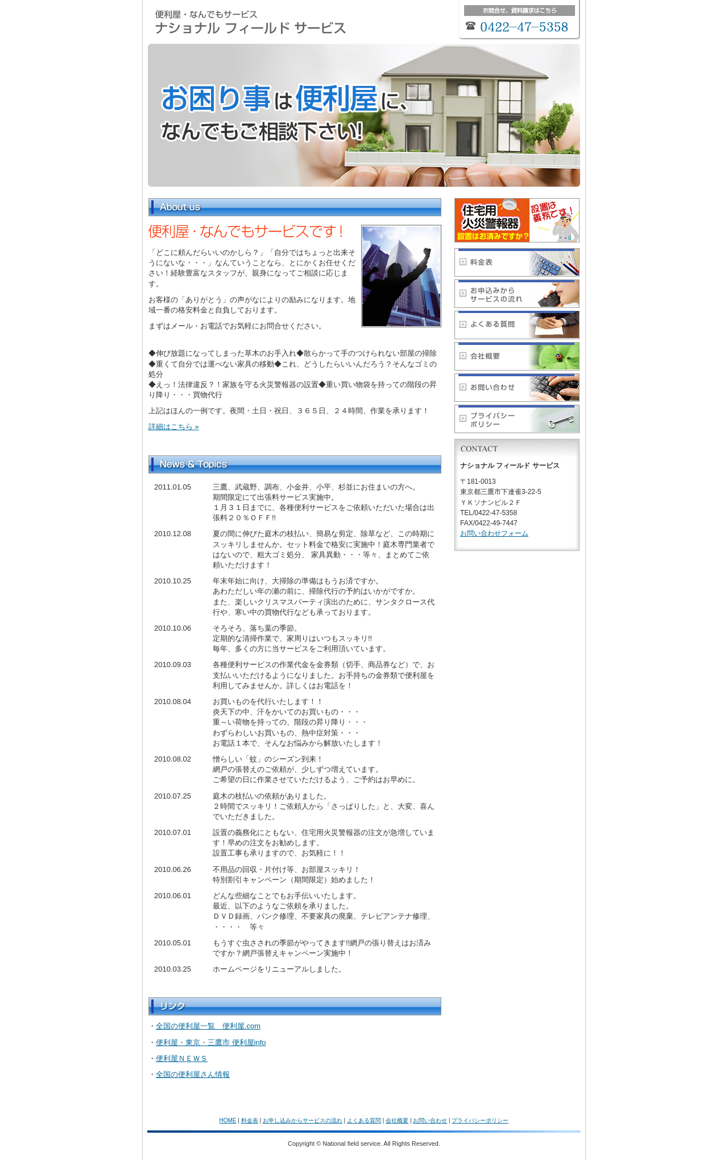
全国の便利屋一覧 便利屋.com (208, 1026)
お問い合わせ (430, 1120)
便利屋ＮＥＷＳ (182, 1058)
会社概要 (397, 1120)
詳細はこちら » (173, 426)
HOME (228, 1120)
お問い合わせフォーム (494, 533)
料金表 (249, 1120)
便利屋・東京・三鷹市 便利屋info (211, 1042)
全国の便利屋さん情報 (193, 1074)
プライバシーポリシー (480, 1120)
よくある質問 (364, 1120)
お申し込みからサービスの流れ (302, 1120)
